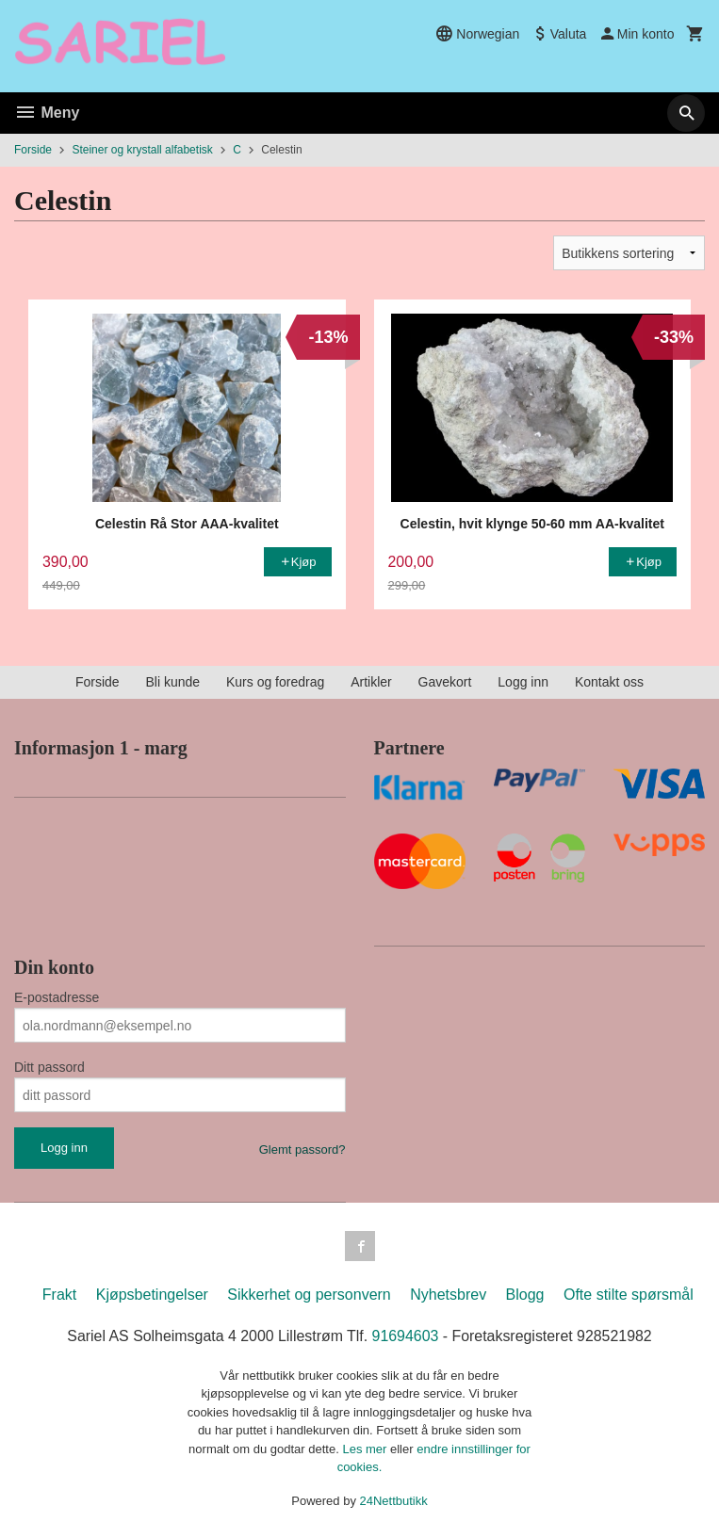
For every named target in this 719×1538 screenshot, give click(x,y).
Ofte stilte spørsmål (629, 1295)
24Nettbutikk (394, 1501)
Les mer (366, 1449)
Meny (46, 113)
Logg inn (523, 681)
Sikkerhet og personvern (308, 1295)
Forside (33, 149)
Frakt (59, 1295)
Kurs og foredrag (275, 681)
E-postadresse (56, 997)
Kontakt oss (609, 681)
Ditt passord (49, 1067)
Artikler (371, 681)
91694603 (405, 1336)
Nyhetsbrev (448, 1295)
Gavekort (445, 681)
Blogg (525, 1295)
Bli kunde (172, 681)
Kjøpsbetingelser (152, 1295)
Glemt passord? (302, 1149)
